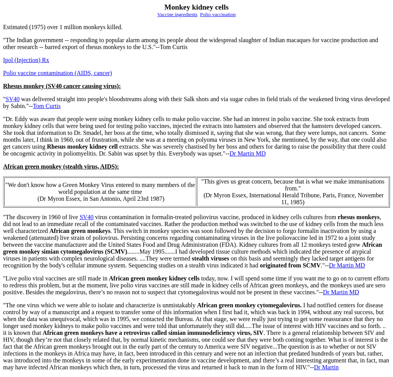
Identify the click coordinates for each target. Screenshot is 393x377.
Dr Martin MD (248, 153)
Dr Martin (326, 367)
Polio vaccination (218, 14)
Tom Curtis (47, 106)
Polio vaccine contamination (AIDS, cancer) (57, 73)
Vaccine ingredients (177, 14)
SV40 (13, 99)
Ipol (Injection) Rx (26, 60)
